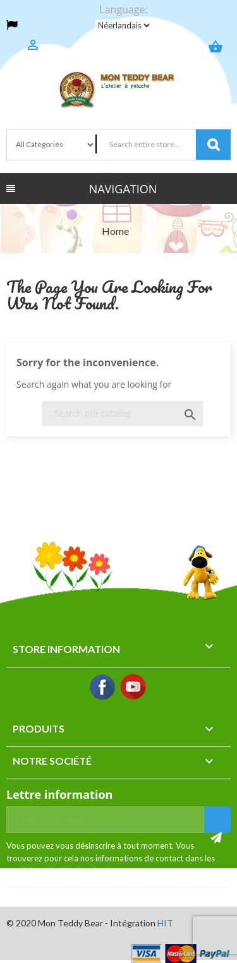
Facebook (103, 688)
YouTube (134, 688)
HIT (165, 923)
